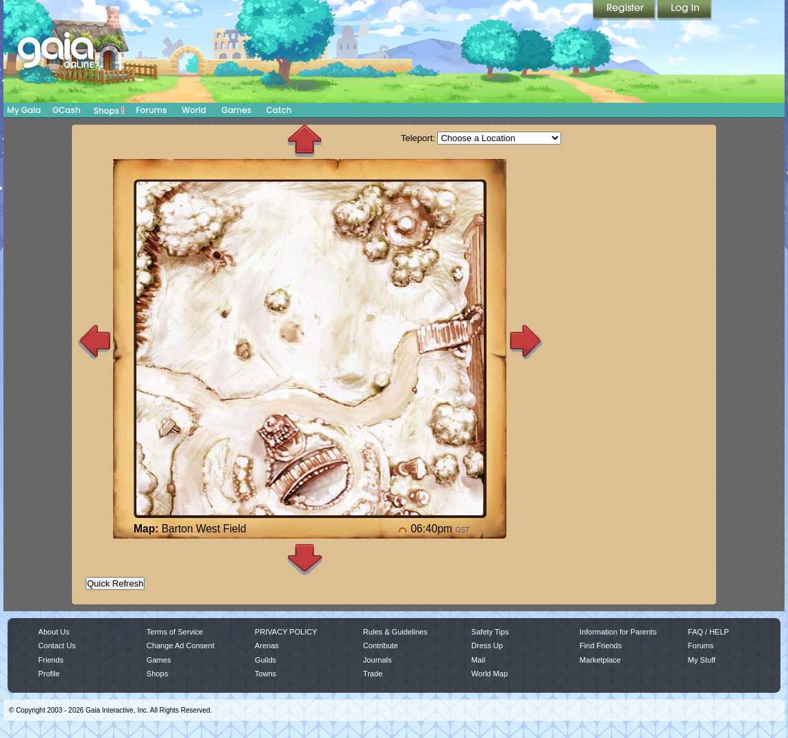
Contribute (380, 645)
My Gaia (23, 110)
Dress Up (487, 645)
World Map (489, 673)
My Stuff (701, 660)
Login (684, 10)
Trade (372, 673)
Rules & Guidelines (395, 632)
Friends (51, 660)
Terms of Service (175, 632)
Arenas (267, 645)
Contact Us (57, 645)
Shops (109, 110)
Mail (478, 660)
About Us (53, 632)
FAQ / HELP (708, 632)
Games (236, 110)
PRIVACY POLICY (286, 632)
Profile (49, 673)
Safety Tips (490, 632)
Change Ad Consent (180, 645)
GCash (67, 110)
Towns (265, 673)
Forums (151, 110)
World (194, 110)
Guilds (265, 660)
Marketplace (600, 660)
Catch (279, 110)
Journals (377, 660)
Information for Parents (618, 632)
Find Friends (600, 645)
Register (625, 10)
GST (462, 530)
